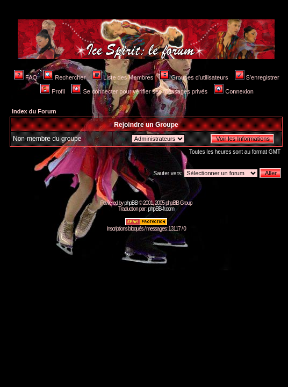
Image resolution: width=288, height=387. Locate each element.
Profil (52, 91)
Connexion (234, 91)
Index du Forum (34, 111)
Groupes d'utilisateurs (194, 77)
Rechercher (64, 77)
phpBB (131, 203)
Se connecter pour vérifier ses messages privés (139, 91)
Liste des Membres (122, 77)
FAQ (25, 77)
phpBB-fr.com (161, 209)
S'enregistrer (257, 77)
